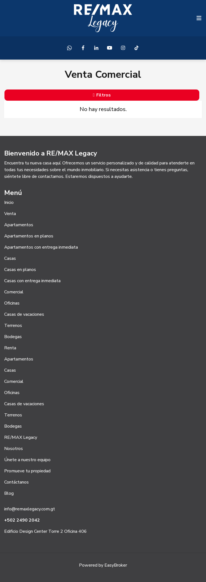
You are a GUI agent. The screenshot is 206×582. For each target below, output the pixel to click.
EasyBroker (115, 565)
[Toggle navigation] (199, 18)
